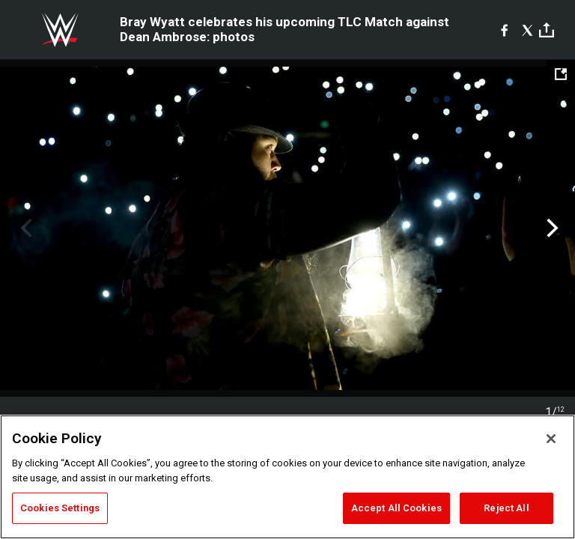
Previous (24, 228)
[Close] (551, 438)
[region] (287, 477)
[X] (527, 29)
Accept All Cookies (396, 508)
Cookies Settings (60, 508)
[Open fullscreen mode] (561, 74)
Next (551, 228)
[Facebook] (504, 29)
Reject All (506, 508)
